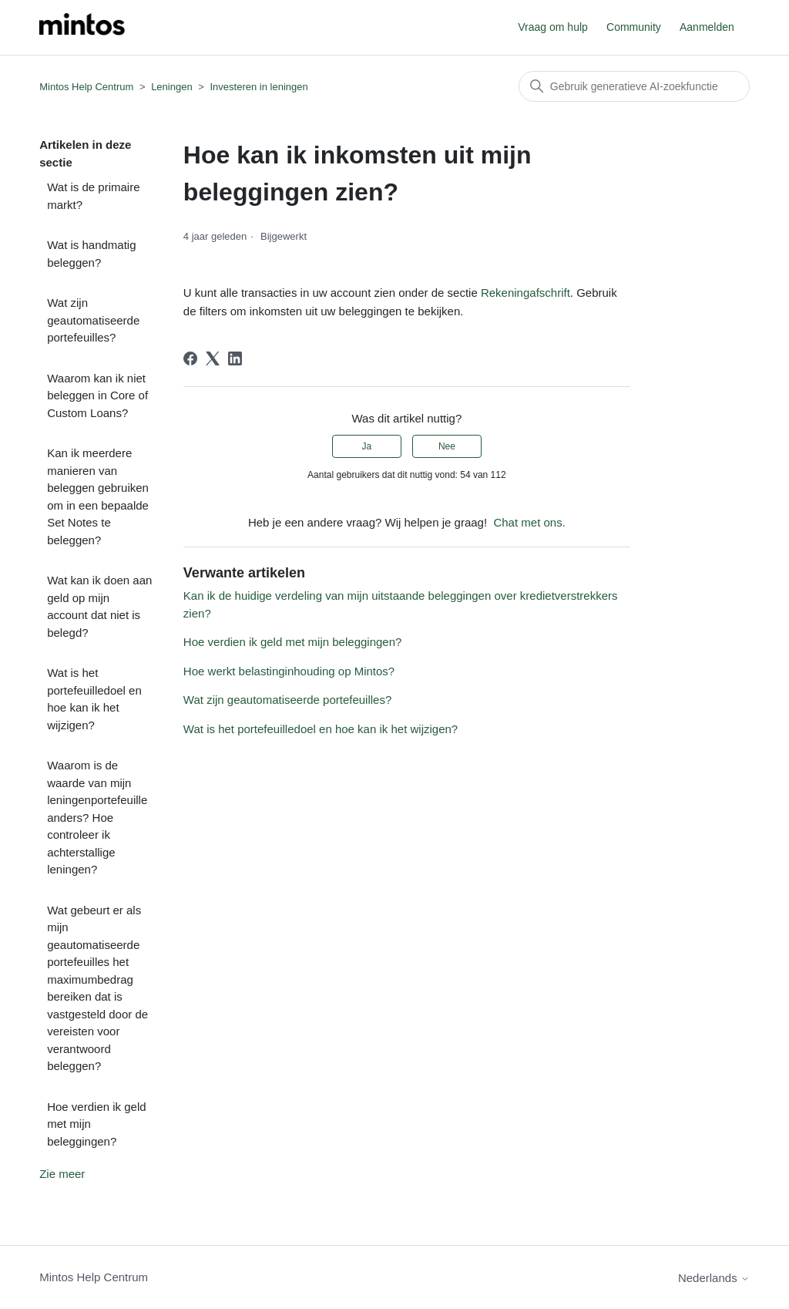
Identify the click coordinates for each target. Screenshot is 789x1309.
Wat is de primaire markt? (93, 195)
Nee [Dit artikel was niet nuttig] (446, 446)
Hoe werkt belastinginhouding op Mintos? (288, 671)
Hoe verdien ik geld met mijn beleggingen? (96, 1124)
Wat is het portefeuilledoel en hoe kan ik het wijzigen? (94, 699)
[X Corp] (213, 358)
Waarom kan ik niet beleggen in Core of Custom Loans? (97, 395)
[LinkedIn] (235, 358)
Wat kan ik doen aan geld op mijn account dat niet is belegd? (99, 606)
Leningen (172, 87)
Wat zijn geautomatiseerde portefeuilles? (93, 320)
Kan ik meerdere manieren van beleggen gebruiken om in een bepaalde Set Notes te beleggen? (98, 496)
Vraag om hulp (553, 27)
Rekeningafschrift (525, 292)
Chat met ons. (529, 522)
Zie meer (62, 1173)
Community (633, 27)
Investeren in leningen (258, 87)
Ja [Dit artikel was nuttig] (366, 446)
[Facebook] (190, 358)
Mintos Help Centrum (86, 87)
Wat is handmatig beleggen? (91, 253)
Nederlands (714, 1277)
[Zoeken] (634, 86)
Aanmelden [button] (707, 27)
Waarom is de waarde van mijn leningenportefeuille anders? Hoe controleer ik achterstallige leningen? (97, 817)
